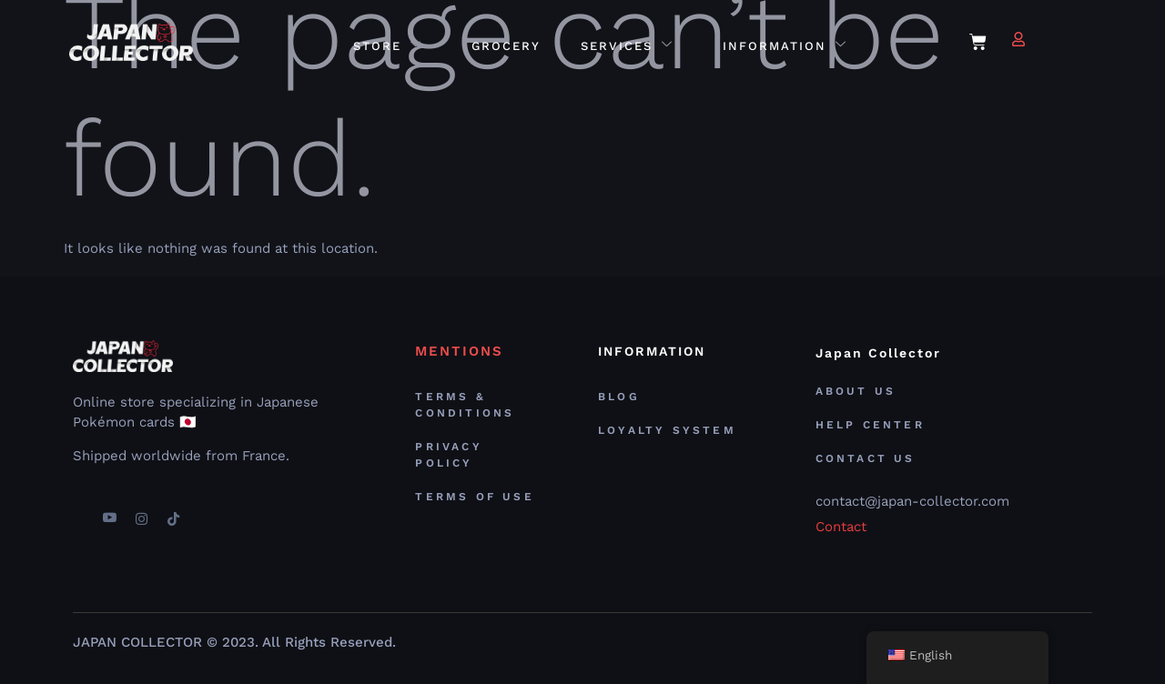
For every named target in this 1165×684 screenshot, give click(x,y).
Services (627, 46)
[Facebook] (77, 511)
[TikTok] (173, 511)
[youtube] (109, 511)
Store (387, 46)
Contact (841, 527)
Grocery (506, 46)
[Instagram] (141, 511)
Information (785, 46)
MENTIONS (459, 351)
